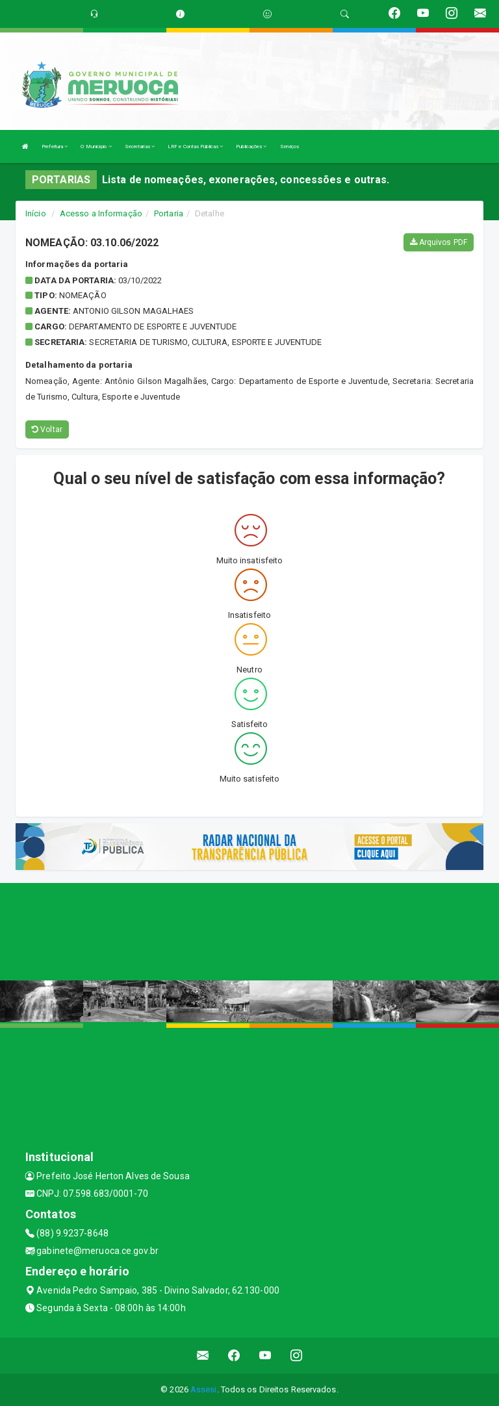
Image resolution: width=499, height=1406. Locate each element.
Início (35, 213)
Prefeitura (55, 146)
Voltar (47, 429)
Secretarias (140, 146)
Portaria (168, 213)
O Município (96, 146)
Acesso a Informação (101, 213)
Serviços (290, 146)
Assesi (203, 1389)
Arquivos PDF (438, 242)
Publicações (251, 146)
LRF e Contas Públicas (195, 146)
